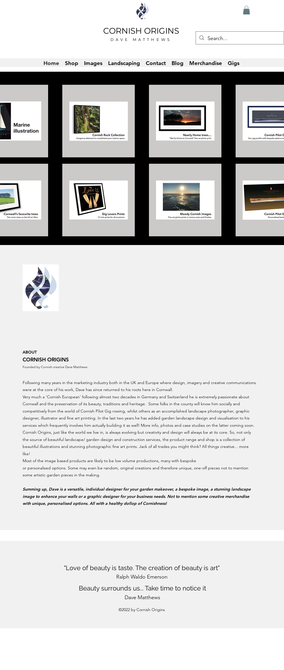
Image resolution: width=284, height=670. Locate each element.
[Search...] (239, 39)
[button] (246, 10)
